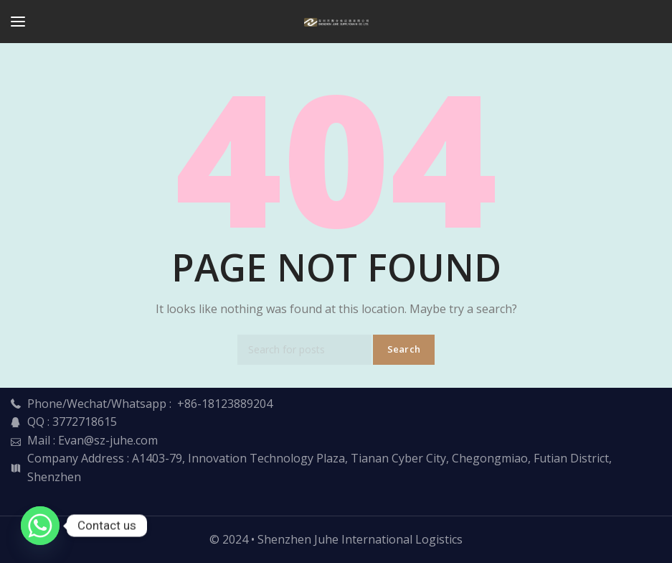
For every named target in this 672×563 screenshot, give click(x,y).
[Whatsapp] (40, 525)
